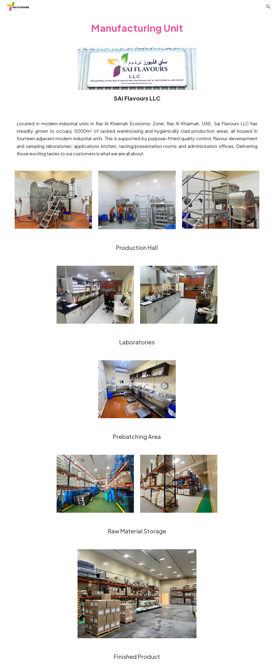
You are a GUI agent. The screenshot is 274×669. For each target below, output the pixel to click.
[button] (268, 7)
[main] (137, 27)
